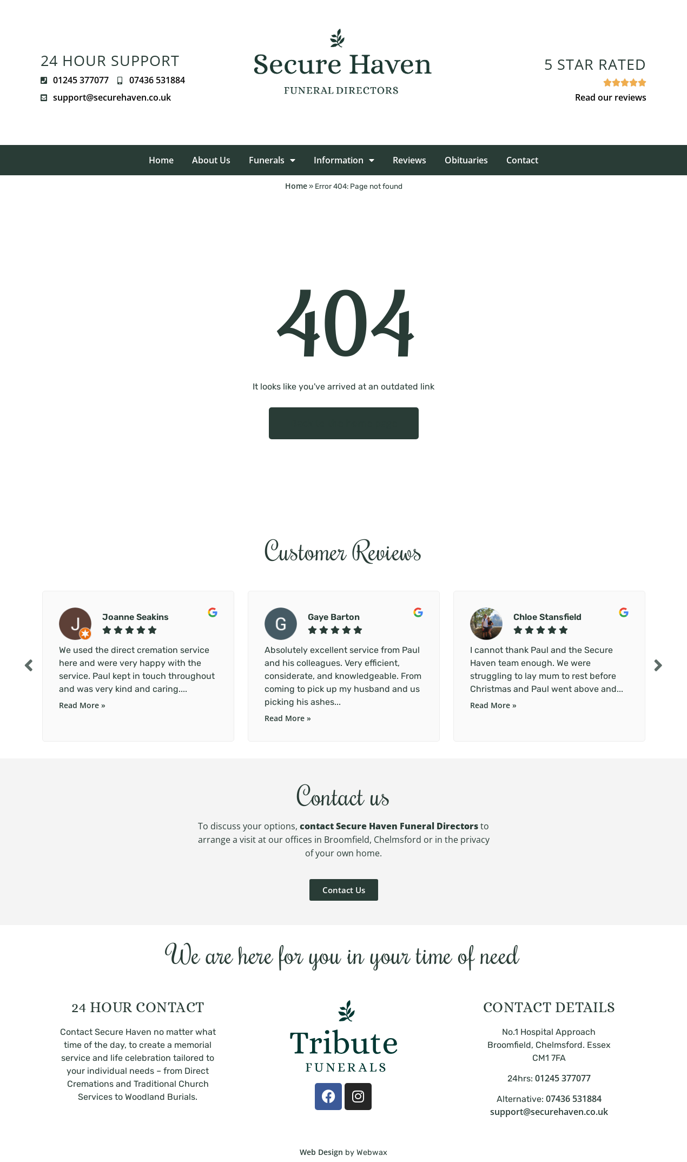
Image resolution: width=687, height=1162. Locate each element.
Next (660, 665)
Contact (522, 160)
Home (161, 160)
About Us (211, 160)
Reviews (409, 160)
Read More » (82, 705)
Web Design (321, 1152)
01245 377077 (563, 1078)
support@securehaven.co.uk (549, 1112)
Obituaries (466, 160)
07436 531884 (574, 1099)
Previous (27, 665)
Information (344, 160)
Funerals (272, 160)
